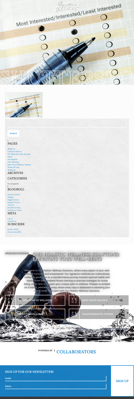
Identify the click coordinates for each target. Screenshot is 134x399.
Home (10, 157)
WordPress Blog (14, 208)
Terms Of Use (13, 167)
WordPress (12, 221)
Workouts (12, 170)
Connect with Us (15, 151)
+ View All (67, 330)
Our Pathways (13, 162)
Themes (11, 205)
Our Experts (13, 159)
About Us (11, 149)
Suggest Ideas (13, 200)
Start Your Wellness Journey (19, 165)
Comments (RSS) (14, 232)
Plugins (10, 197)
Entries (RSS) (13, 229)
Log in (10, 218)
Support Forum (14, 202)
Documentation (14, 194)
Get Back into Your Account (19, 154)
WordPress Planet (15, 210)
